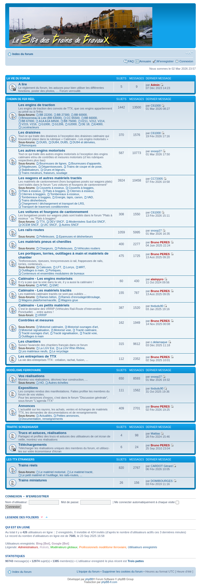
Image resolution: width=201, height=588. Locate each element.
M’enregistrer (165, 61)
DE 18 (85, 124)
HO (41, 382)
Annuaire (145, 61)
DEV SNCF (56, 221)
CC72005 (157, 178)
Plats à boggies (55, 191)
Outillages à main (32, 270)
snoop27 (156, 151)
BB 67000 (27, 121)
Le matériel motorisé (52, 472)
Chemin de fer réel (21, 99)
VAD (90, 197)
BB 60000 (80, 114)
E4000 (98, 124)
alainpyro (157, 279)
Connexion (186, 61)
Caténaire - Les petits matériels (43, 305)
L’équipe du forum (88, 571)
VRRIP (42, 315)
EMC (55, 285)
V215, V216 (29, 124)
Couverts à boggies (81, 187)
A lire (22, 84)
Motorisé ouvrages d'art (83, 326)
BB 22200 (45, 114)
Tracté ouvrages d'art (34, 333)
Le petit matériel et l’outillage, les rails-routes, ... (51, 475)
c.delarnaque (159, 342)
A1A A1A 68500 (49, 121)
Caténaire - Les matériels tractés (44, 290)
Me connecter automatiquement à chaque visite (146, 502)
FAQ (131, 61)
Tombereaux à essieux (64, 194)
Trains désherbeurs (33, 200)
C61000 (156, 105)
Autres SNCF (70, 224)
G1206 (59, 124)
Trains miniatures (32, 480)
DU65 (43, 142)
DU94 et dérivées (83, 142)
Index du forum (22, 54)
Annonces (26, 406)
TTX (42, 221)
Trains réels (27, 465)
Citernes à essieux (82, 191)
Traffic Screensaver (22, 427)
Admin (155, 84)
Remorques (28, 145)
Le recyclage (60, 351)
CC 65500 (73, 117)
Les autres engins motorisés (41, 150)
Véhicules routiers (88, 248)
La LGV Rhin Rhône (72, 348)
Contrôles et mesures (36, 320)
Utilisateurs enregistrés (142, 547)
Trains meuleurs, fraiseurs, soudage (44, 172)
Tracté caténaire (86, 330)
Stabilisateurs (30, 169)
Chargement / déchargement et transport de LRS (52, 203)
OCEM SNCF (30, 224)
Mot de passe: (70, 502)
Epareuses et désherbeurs (76, 236)
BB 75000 (70, 121)
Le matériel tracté (81, 472)
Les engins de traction (36, 105)
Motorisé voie (62, 330)
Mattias (155, 433)
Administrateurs (28, 547)
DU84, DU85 (60, 142)
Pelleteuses (46, 236)
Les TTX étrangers (21, 459)
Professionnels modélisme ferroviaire (102, 547)
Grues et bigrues (54, 169)
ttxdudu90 (157, 305)
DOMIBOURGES (162, 480)
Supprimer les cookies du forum (122, 571)
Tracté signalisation (65, 333)
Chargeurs (46, 248)
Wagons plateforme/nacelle (38, 300)
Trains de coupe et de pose (84, 166)
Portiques (54, 270)
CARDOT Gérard (162, 466)
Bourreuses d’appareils (86, 163)
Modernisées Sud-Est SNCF (87, 221)
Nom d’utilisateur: (16, 502)
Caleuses (45, 267)
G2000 (72, 124)
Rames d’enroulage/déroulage (80, 297)
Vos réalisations (31, 376)
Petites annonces (68, 415)
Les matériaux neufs (34, 351)
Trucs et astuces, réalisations (42, 433)
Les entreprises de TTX (37, 356)
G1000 (45, 124)
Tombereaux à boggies (36, 197)
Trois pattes (136, 561)
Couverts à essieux (51, 187)
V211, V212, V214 (92, 121)
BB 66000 (90, 117)
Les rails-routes (31, 230)
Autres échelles (58, 382)
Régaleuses (29, 166)
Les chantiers (29, 341)
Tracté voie (90, 333)
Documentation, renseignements (42, 418)
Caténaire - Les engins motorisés (45, 279)
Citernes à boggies (33, 194)
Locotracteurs (30, 127)
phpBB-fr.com (109, 582)
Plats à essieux (31, 191)
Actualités (45, 415)
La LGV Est (46, 348)
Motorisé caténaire (51, 326)
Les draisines (29, 132)
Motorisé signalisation (35, 330)
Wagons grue (69, 300)
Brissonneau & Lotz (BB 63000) (41, 117)
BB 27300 (63, 114)
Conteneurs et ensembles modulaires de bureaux (52, 273)
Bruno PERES (160, 242)
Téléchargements (32, 445)
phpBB (89, 579)
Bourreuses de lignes (52, 163)
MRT (82, 267)
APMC (43, 285)
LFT (58, 267)
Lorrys (70, 267)
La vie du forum (18, 78)
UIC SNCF (50, 224)
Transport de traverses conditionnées (45, 206)
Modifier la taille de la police (189, 53)
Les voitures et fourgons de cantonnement (53, 212)
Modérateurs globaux (63, 547)
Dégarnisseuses (51, 166)
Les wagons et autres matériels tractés (50, 178)
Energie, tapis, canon (68, 197)
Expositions (28, 388)
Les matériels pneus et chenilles (44, 242)
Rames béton (47, 297)
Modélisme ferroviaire (24, 370)
